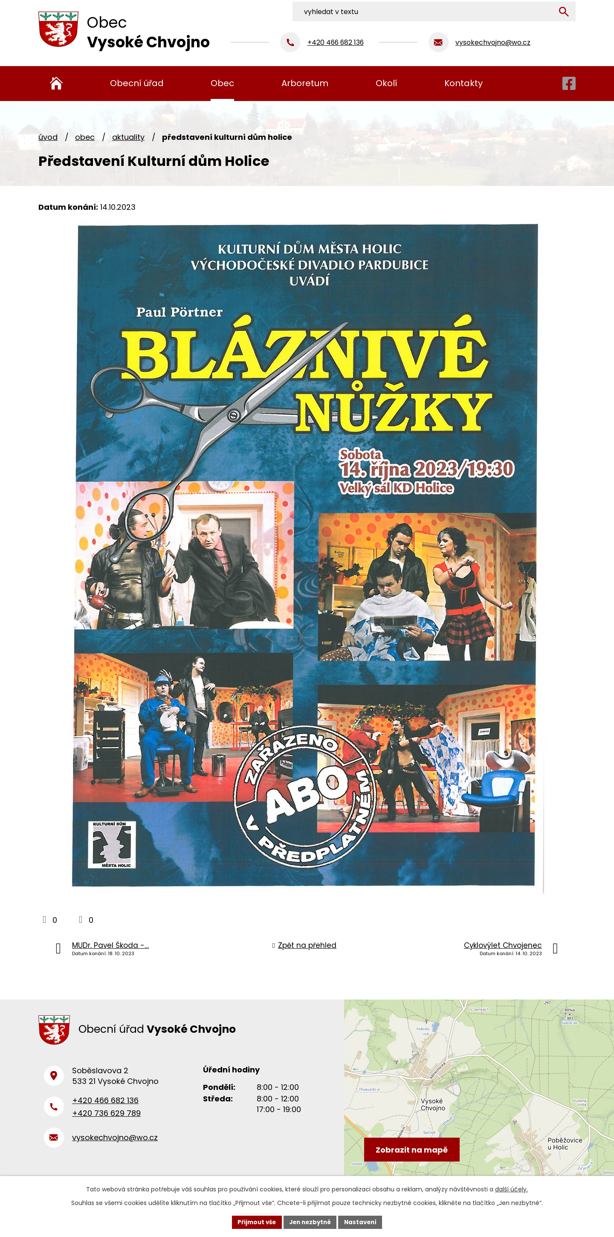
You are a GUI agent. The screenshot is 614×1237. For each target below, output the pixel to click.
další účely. (511, 1188)
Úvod (48, 137)
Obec (85, 137)
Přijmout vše (254, 1221)
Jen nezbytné (310, 1221)
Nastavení (363, 1221)
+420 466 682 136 (105, 1104)
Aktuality (128, 137)
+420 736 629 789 (106, 1117)
